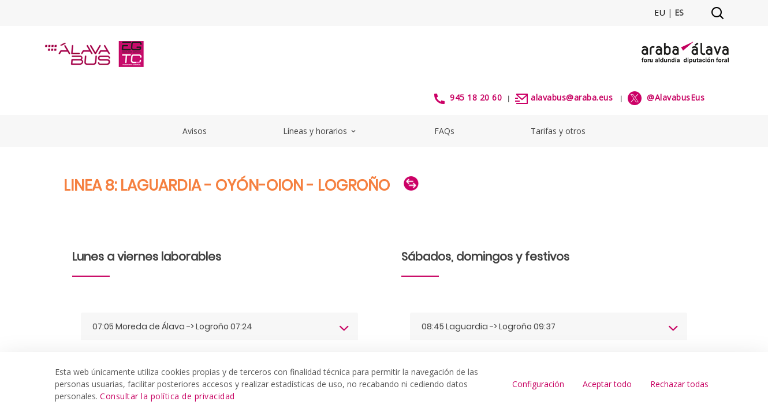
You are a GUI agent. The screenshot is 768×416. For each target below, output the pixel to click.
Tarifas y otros (558, 130)
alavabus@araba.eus (572, 97)
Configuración (538, 383)
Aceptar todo (607, 383)
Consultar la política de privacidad (167, 396)
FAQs (444, 130)
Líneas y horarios (320, 130)
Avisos (194, 130)
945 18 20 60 (476, 97)
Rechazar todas (679, 383)
